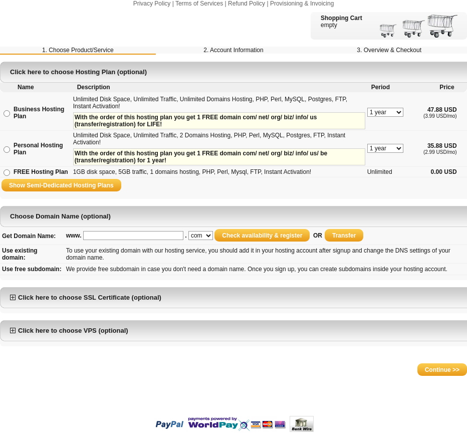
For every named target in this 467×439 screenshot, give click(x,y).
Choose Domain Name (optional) (60, 216)
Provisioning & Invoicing (302, 3)
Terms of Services (199, 3)
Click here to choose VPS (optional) (69, 330)
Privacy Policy (152, 3)
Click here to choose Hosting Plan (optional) (78, 72)
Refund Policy (246, 3)
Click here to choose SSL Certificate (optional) (85, 297)
